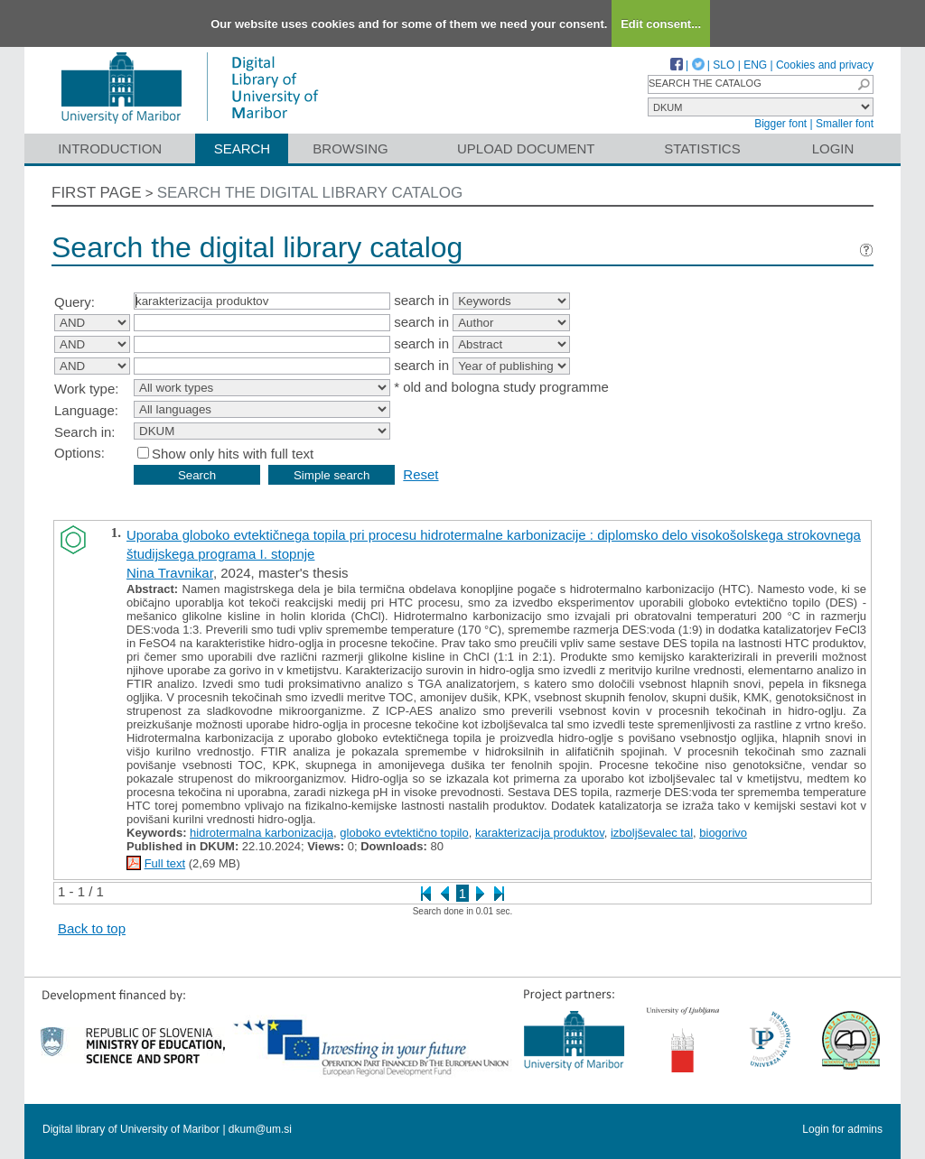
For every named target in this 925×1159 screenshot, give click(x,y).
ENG (755, 65)
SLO (723, 65)
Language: (86, 410)
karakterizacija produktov (539, 832)
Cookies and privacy (825, 65)
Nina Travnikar (169, 572)
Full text (165, 863)
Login (833, 148)
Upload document (526, 148)
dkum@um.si (260, 1129)
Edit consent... (661, 24)
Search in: (85, 432)
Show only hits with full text (232, 453)
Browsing (350, 148)
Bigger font (780, 123)
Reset (420, 474)
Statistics (702, 148)
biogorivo (723, 832)
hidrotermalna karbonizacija (261, 832)
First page (96, 192)
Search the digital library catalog (310, 192)
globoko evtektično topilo (404, 832)
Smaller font (845, 123)
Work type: (86, 388)
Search (242, 148)
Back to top (92, 928)
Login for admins (842, 1129)
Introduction (110, 148)
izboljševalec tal (652, 832)
